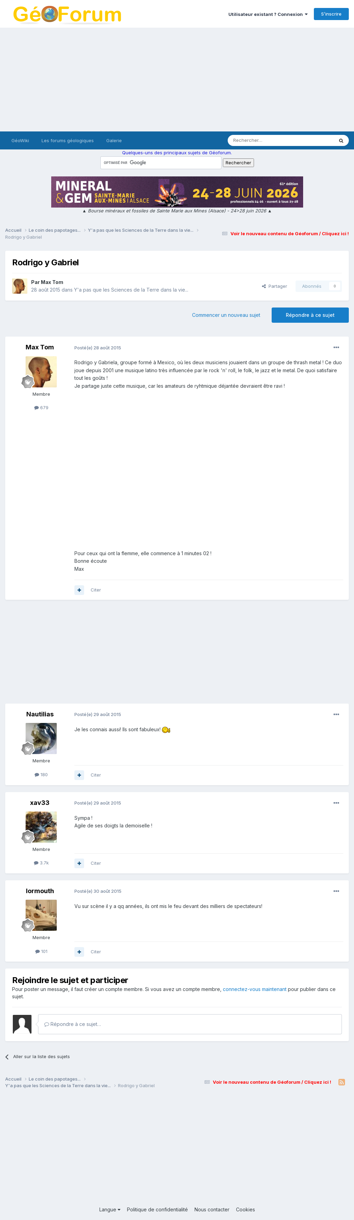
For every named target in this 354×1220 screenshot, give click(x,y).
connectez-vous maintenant (255, 989)
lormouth (40, 891)
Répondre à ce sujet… (72, 1024)
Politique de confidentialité (157, 1209)
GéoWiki (20, 140)
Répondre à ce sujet (310, 315)
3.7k (41, 862)
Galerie (114, 140)
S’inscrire (331, 14)
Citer (96, 590)
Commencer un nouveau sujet (226, 315)
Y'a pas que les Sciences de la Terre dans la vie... (131, 290)
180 (41, 774)
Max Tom (52, 282)
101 (41, 951)
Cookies (245, 1209)
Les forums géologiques (68, 140)
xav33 (39, 802)
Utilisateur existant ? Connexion (268, 14)
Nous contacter (211, 1209)
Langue (109, 1209)
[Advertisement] (177, 79)
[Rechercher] (265, 140)
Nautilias (40, 714)
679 (41, 407)
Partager (274, 286)
